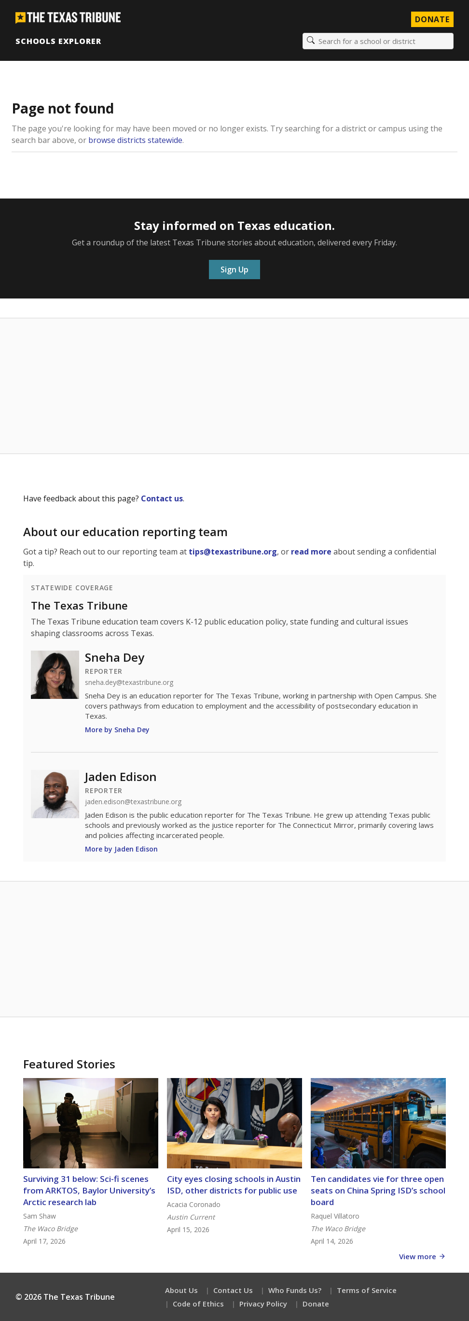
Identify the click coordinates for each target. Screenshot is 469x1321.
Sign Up (234, 269)
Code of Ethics (198, 1303)
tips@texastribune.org (233, 551)
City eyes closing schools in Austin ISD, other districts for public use (234, 1184)
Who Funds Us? (294, 1290)
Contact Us (233, 1290)
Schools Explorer (58, 41)
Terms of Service (367, 1290)
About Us (181, 1290)
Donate (316, 1303)
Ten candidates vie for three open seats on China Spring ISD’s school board (378, 1190)
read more (311, 551)
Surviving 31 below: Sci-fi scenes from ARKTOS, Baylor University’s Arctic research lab (89, 1190)
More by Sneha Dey (117, 729)
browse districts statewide (135, 140)
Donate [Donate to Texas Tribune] (432, 19)
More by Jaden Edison (121, 848)
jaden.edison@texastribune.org (133, 801)
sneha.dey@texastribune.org (129, 682)
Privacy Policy (263, 1303)
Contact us (162, 498)
